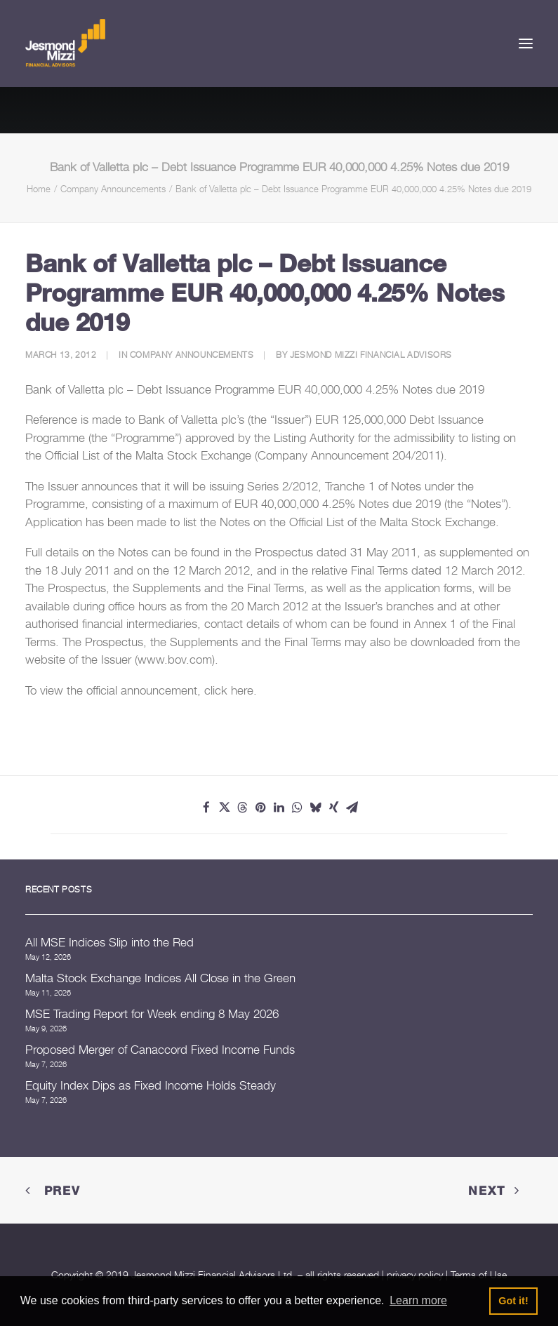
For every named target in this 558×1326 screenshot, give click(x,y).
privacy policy (415, 1274)
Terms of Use (479, 1274)
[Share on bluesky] (315, 807)
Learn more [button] (418, 1300)
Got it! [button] (513, 1300)
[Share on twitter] (224, 807)
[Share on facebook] (206, 807)
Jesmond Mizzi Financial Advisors (371, 354)
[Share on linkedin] (279, 807)
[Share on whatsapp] (297, 807)
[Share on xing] (334, 807)
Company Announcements (113, 188)
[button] (525, 43)
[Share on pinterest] (261, 807)
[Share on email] (352, 807)
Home (39, 188)
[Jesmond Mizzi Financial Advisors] (65, 43)
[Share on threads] (242, 807)
